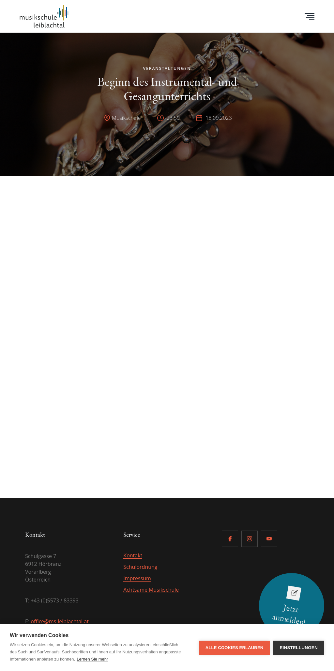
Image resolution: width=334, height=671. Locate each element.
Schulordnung (140, 567)
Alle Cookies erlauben (234, 647)
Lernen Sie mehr (92, 659)
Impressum (137, 578)
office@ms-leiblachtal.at (60, 621)
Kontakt (132, 555)
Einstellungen (299, 647)
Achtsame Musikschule (151, 589)
